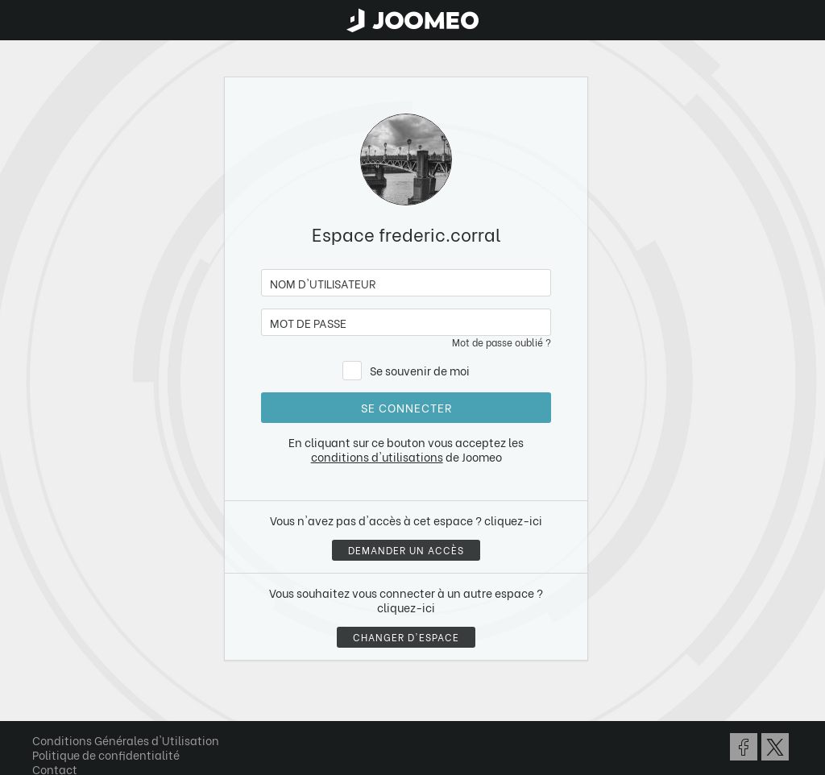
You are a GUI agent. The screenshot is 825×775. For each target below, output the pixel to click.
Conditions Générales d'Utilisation (125, 739)
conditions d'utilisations (377, 456)
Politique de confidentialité (106, 754)
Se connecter (406, 407)
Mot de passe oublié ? (501, 342)
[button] (42, 692)
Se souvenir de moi (420, 370)
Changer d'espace (406, 637)
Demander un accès (406, 550)
